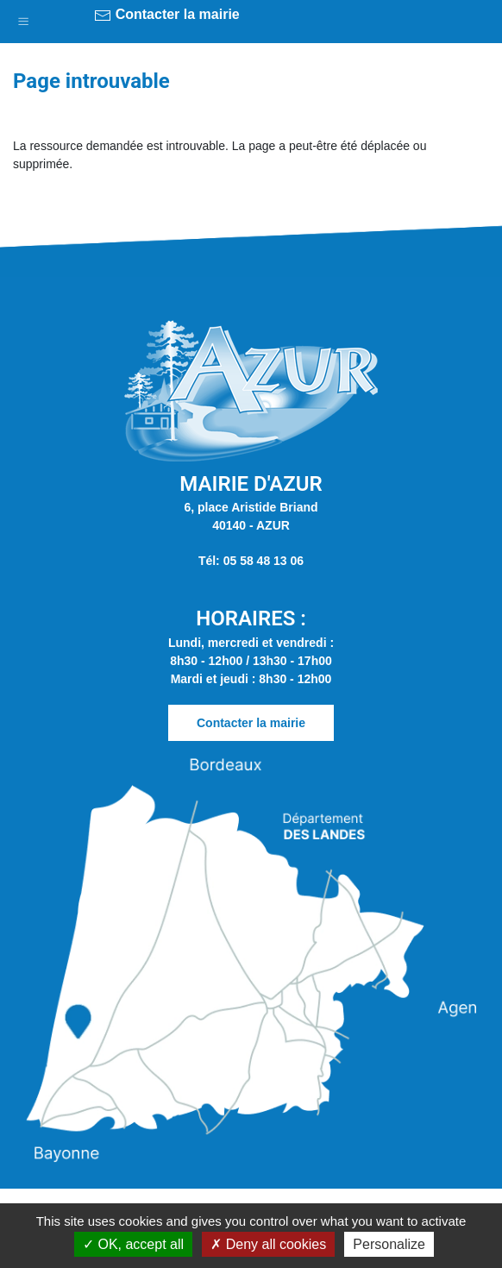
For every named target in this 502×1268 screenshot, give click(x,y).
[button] (23, 17)
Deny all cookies (268, 1244)
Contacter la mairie (167, 15)
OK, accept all (133, 1244)
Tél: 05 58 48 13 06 (251, 561)
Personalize (389, 1244)
